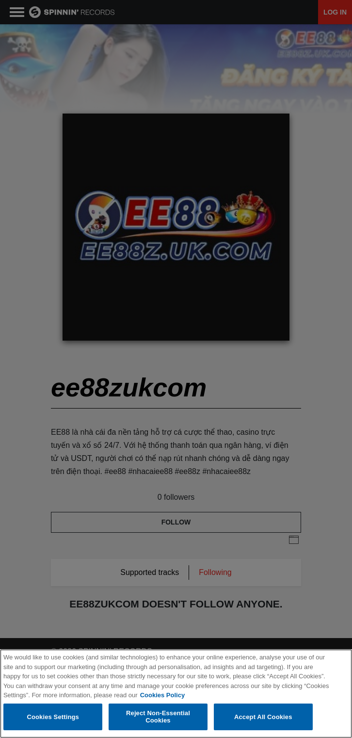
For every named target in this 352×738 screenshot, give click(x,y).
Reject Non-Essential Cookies (158, 717)
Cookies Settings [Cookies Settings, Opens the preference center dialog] (53, 717)
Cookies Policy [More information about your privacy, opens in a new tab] (162, 695)
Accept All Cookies (263, 717)
